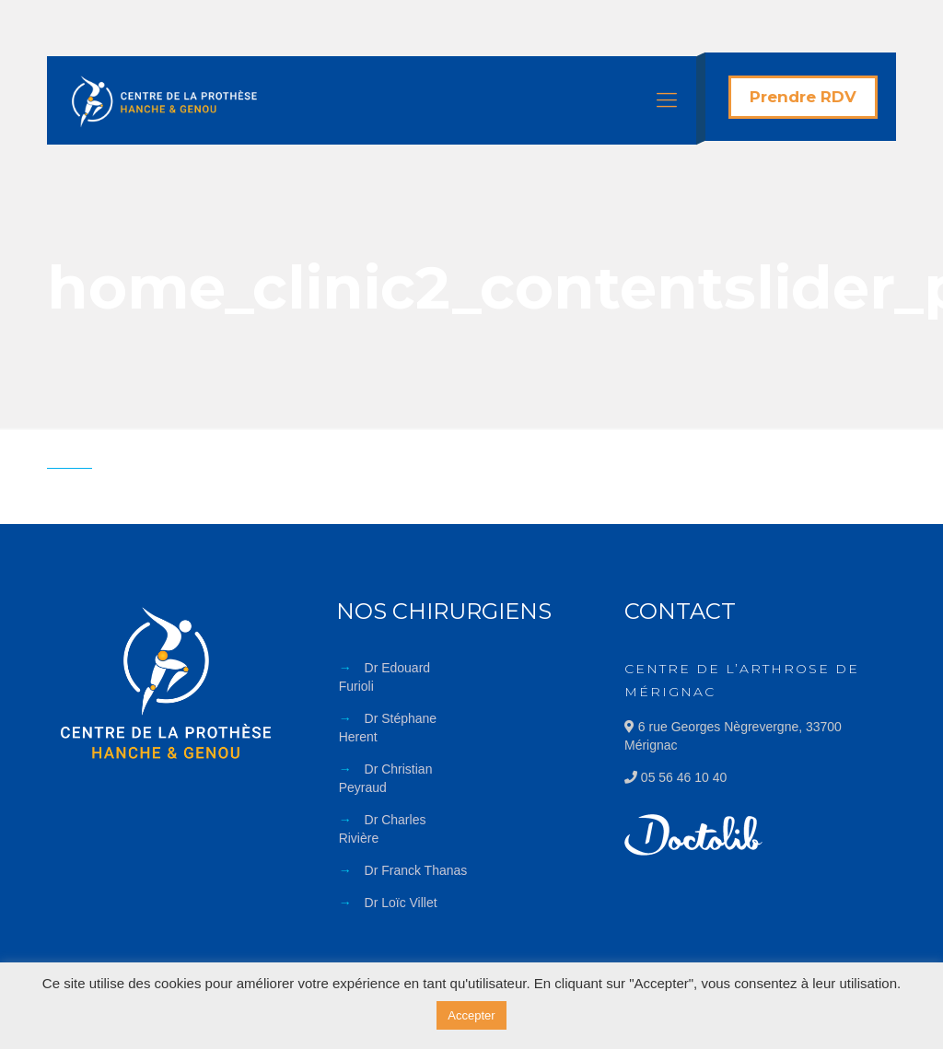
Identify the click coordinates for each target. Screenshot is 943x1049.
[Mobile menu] (666, 100)
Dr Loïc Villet (401, 902)
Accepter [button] (471, 1015)
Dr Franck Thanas (416, 870)
